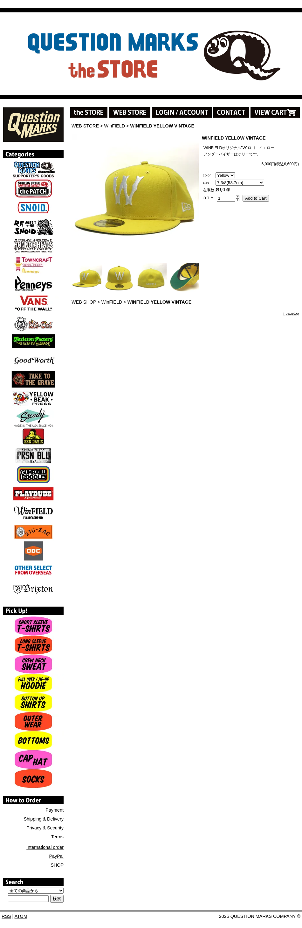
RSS (6, 916)
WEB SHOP (84, 302)
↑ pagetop (291, 313)
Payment (54, 810)
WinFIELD (114, 125)
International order (45, 847)
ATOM (21, 916)
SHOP (57, 865)
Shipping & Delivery (44, 818)
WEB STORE (85, 125)
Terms (57, 836)
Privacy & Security (45, 827)
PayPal (56, 856)
